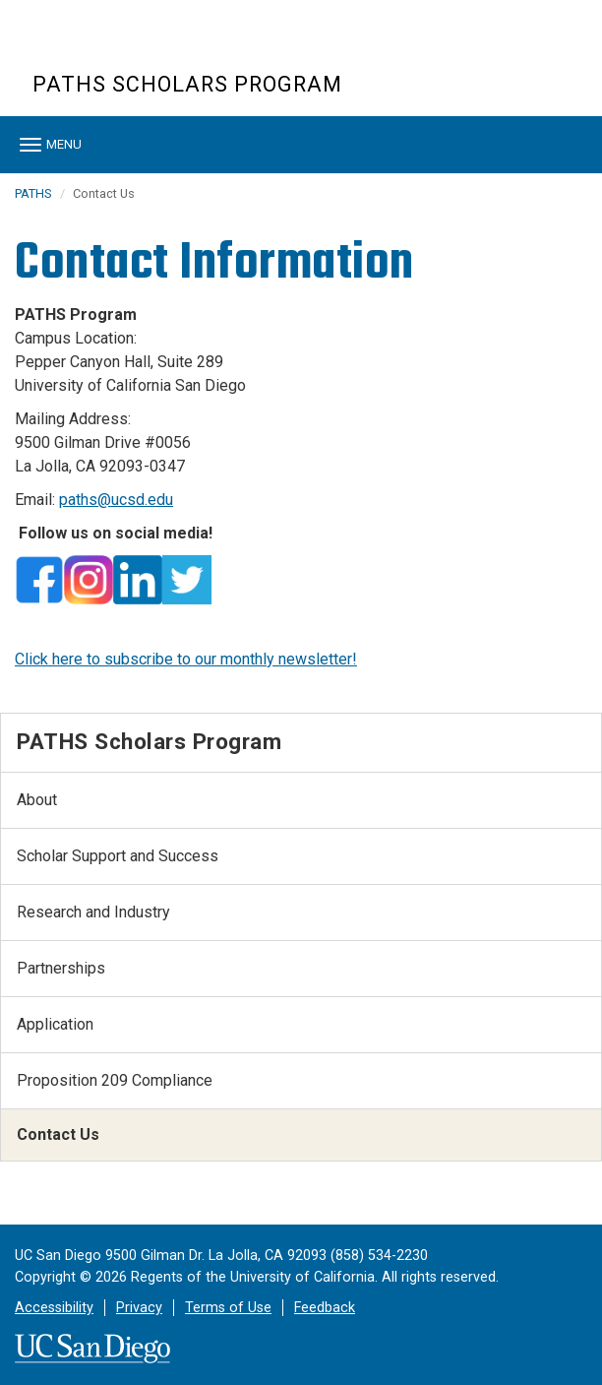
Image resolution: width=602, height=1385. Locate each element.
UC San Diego (145, 48)
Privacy (139, 1307)
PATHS (33, 193)
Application (55, 1024)
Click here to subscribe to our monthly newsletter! (186, 659)
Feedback (324, 1307)
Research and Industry (93, 912)
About (37, 799)
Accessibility (54, 1307)
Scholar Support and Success (117, 856)
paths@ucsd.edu (116, 499)
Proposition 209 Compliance (114, 1080)
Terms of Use (228, 1307)
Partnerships (61, 968)
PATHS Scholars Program (187, 84)
